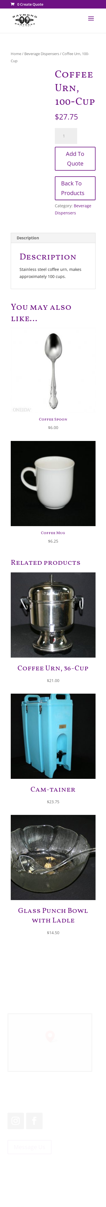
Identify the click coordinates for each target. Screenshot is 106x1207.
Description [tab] (28, 237)
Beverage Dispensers (41, 53)
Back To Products (73, 188)
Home (16, 53)
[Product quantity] (66, 136)
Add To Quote (75, 158)
